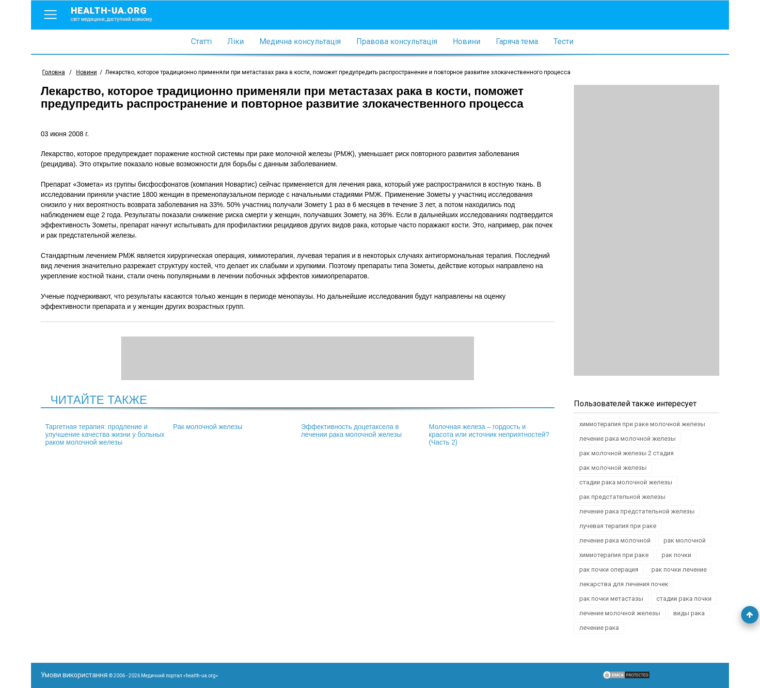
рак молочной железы (613, 467)
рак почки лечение (679, 569)
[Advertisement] (646, 230)
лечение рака (599, 627)
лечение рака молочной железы (627, 438)
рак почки (676, 555)
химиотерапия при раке (614, 555)
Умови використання (74, 675)
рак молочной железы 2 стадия (626, 453)
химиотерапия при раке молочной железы (642, 424)
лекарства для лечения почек (623, 584)
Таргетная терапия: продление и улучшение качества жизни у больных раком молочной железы (104, 434)
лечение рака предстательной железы (637, 511)
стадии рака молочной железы (625, 482)
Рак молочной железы (207, 427)
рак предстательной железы (622, 496)
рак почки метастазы (611, 598)
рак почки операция (608, 569)
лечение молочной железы (619, 613)
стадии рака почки (684, 598)
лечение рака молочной (614, 540)
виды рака (689, 613)
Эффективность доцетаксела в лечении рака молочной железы (351, 430)
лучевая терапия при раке (617, 525)
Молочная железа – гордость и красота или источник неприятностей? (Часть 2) (489, 434)
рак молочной (685, 540)
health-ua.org (119, 13)
